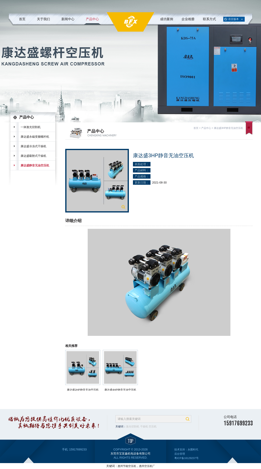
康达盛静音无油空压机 (35, 165)
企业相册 (188, 19)
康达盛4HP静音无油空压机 (120, 389)
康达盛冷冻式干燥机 (33, 146)
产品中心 (92, 19)
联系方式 (209, 19)
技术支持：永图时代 (186, 449)
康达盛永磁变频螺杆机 (35, 136)
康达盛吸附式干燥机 (33, 155)
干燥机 (144, 426)
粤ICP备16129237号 (186, 458)
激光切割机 (132, 426)
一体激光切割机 (31, 127)
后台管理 (179, 453)
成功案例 (166, 19)
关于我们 (43, 19)
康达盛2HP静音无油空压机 (82, 389)
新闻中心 (67, 19)
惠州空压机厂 (147, 466)
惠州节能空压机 (127, 466)
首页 (22, 19)
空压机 (153, 426)
